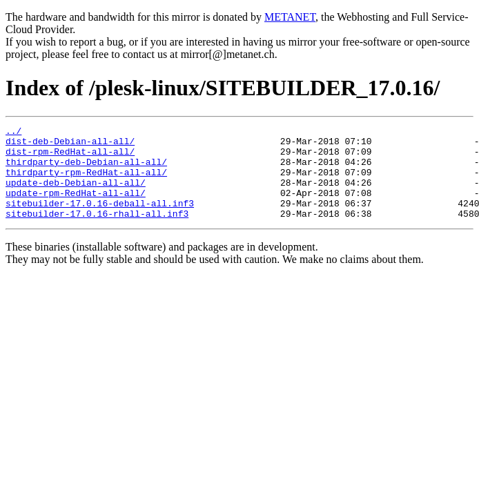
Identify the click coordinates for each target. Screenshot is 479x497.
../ (13, 132)
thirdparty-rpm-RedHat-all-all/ (86, 182)
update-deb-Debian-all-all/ (76, 194)
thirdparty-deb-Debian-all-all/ (86, 170)
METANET (289, 17)
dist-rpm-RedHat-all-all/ (70, 157)
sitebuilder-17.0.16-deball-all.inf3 (100, 219)
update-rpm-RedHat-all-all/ (76, 207)
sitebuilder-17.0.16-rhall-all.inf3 (97, 232)
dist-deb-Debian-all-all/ (70, 145)
